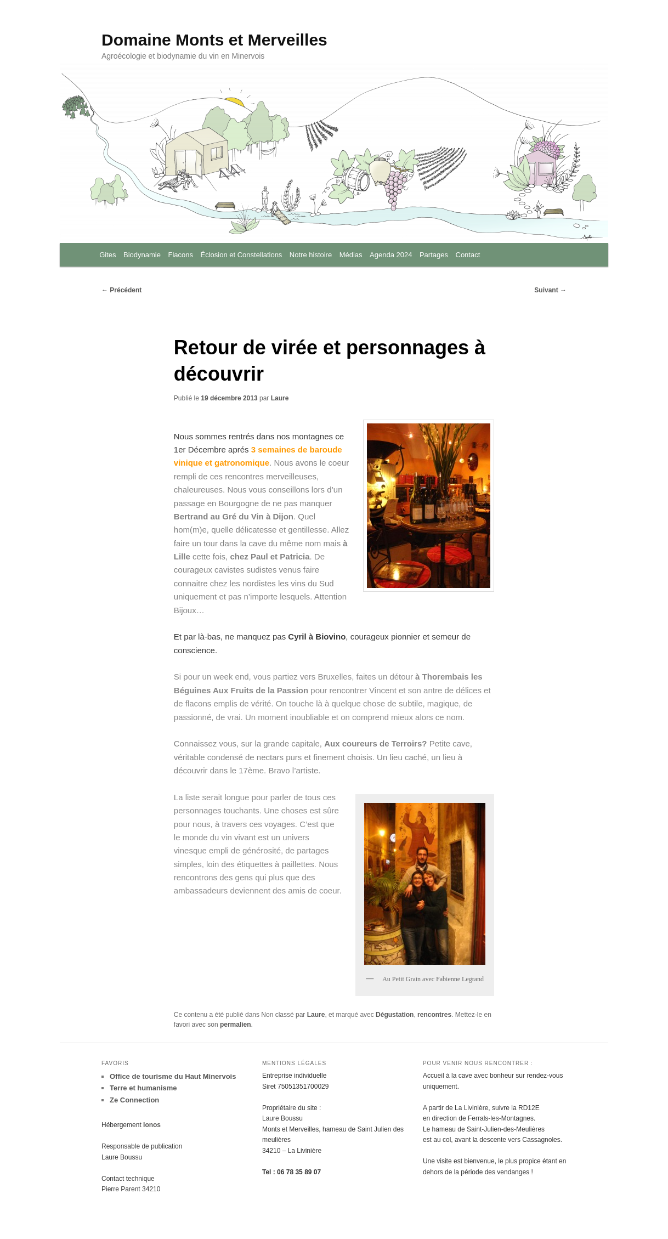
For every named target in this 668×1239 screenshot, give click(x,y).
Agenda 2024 (391, 255)
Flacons (180, 255)
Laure (280, 398)
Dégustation (395, 1015)
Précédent (121, 290)
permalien (235, 1024)
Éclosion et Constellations (241, 255)
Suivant (550, 290)
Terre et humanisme (143, 1088)
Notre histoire (311, 255)
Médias (351, 255)
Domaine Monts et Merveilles (214, 40)
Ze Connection (134, 1100)
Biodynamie (142, 255)
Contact (468, 255)
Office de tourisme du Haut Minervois (173, 1076)
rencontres (434, 1015)
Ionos (152, 1125)
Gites (107, 255)
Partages (434, 255)
